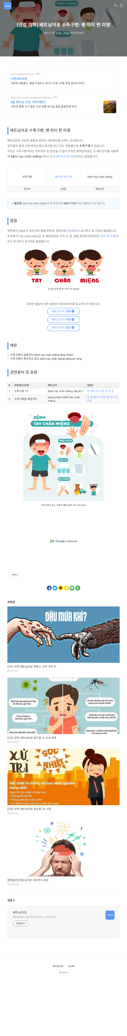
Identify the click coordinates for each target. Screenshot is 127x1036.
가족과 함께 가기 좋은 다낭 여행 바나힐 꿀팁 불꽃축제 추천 (44, 106)
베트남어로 (20, 912)
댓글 (11, 900)
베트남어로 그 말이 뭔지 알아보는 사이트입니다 (35, 917)
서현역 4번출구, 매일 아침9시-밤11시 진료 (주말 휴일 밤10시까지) (47, 83)
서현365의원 (19, 78)
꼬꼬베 (71, 966)
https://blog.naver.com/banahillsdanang (31, 97)
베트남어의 (63, 311)
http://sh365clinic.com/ (23, 74)
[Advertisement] (63, 541)
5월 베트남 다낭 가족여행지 (28, 102)
